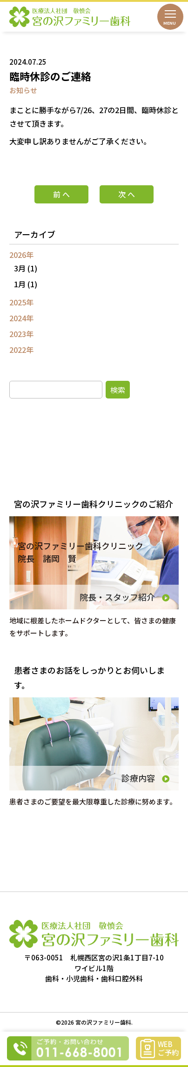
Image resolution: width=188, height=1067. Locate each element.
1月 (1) (25, 284)
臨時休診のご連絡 (50, 75)
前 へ (61, 194)
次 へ (126, 194)
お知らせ (23, 90)
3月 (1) (25, 268)
